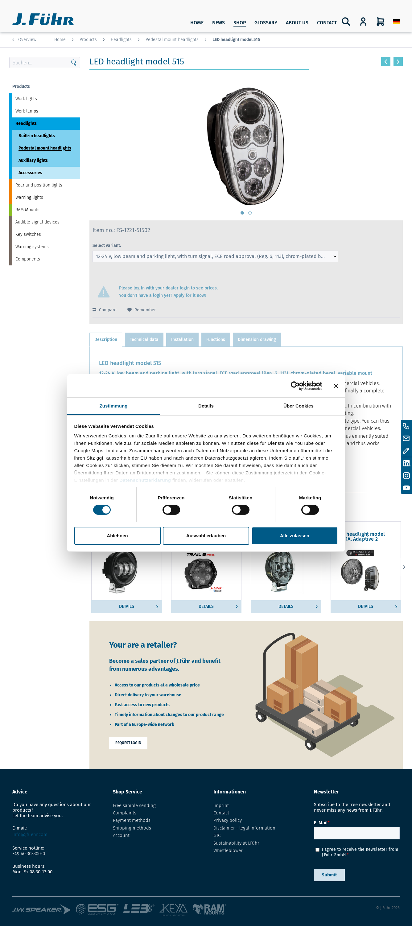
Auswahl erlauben (206, 535)
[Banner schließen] (336, 385)
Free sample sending (134, 805)
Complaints (124, 813)
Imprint (221, 805)
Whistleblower (228, 850)
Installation (182, 339)
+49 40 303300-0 (28, 853)
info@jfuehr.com (29, 834)
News (218, 23)
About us (297, 23)
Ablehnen (117, 535)
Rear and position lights (38, 185)
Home (197, 23)
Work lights (26, 98)
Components (27, 259)
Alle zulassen (294, 535)
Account (121, 835)
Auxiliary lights (33, 160)
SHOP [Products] (239, 23)
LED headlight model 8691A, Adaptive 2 (361, 537)
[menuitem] (396, 22)
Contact (327, 23)
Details (138, 605)
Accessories (30, 172)
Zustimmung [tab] (114, 405)
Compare (105, 310)
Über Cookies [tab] (298, 405)
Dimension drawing (257, 339)
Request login (128, 743)
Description (105, 339)
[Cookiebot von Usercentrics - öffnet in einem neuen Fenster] (295, 385)
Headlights (26, 123)
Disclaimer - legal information (244, 828)
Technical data (144, 339)
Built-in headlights (37, 135)
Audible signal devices (37, 222)
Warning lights (29, 197)
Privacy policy (227, 820)
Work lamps (26, 111)
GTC (216, 835)
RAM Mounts (27, 209)
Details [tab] (206, 405)
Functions (215, 339)
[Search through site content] (39, 62)
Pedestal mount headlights (45, 148)
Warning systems (32, 246)
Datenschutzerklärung (145, 480)
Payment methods (131, 820)
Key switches (28, 234)
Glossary (265, 23)
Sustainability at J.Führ (236, 843)
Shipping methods (132, 828)
